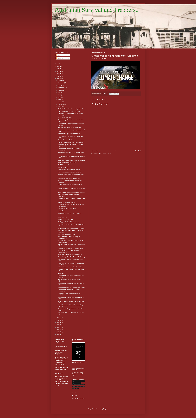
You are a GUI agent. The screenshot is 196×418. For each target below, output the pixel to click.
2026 (58, 66)
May (59, 97)
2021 (58, 78)
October (60, 85)
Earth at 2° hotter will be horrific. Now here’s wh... (71, 142)
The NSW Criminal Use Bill (65, 165)
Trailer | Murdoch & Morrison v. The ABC (69, 111)
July (59, 92)
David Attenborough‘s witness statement (68, 133)
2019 (58, 320)
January (60, 106)
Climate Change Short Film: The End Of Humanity (71, 257)
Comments (59, 58)
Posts (58, 55)
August (60, 90)
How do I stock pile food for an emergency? (69, 127)
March (60, 102)
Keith (75, 395)
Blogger (105, 409)
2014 (58, 332)
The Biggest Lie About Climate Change (68, 222)
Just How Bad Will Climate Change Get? (69, 178)
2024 (58, 71)
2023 (58, 73)
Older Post (138, 151)
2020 (58, 317)
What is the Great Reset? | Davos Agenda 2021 (71, 109)
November (61, 83)
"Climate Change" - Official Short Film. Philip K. (70, 267)
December (61, 80)
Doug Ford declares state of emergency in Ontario (71, 192)
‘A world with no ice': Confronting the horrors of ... (71, 140)
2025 (58, 69)
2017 (58, 325)
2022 (58, 76)
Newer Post (95, 151)
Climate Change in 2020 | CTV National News (70, 248)
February (60, 104)
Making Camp (61, 211)
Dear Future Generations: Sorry (66, 234)
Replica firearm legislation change (67, 162)
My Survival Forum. (61, 342)
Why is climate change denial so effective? (69, 172)
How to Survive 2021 (63, 167)
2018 (58, 322)
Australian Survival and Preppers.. (97, 9)
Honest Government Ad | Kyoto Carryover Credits (71, 287)
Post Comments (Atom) (105, 154)
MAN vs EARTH (62, 217)
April (59, 99)
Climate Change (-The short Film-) (67, 208)
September (61, 87)
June (59, 95)
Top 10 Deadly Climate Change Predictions (69, 169)
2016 (58, 327)
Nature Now (61, 273)
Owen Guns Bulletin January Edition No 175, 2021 (71, 160)
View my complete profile (78, 398)
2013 (58, 334)
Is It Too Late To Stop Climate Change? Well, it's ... (71, 228)
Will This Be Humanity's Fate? (66, 219)
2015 (58, 329)
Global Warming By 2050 (64, 117)
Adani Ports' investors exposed (66, 202)
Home (116, 151)
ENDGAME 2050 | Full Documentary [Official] (70, 254)
